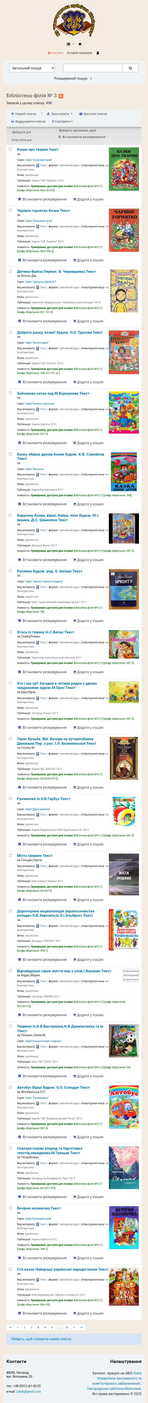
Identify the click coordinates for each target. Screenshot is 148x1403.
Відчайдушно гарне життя (64, 971)
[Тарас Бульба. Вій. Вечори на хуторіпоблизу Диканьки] (10, 738)
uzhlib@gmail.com (28, 1391)
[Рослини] (10, 570)
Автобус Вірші (53, 1087)
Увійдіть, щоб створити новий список (41, 1339)
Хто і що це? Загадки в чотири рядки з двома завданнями (57, 685)
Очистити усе (22, 140)
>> (81, 1327)
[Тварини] (10, 1026)
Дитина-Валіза (56, 271)
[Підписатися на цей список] (61, 96)
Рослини (49, 571)
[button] (79, 44)
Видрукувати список (28, 121)
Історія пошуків (79, 53)
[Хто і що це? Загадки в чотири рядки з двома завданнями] (10, 683)
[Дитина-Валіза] (10, 271)
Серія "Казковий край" (38, 159)
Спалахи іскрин (49, 1150)
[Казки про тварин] (10, 149)
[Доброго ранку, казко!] (10, 332)
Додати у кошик (88, 199)
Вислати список (93, 114)
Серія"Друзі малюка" (38, 809)
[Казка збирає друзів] (10, 454)
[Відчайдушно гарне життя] (10, 970)
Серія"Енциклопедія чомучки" (43, 1041)
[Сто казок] (10, 1269)
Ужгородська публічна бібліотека (114, 1389)
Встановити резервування (42, 199)
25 (66, 1327)
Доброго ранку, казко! (60, 332)
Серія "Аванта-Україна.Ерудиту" (44, 581)
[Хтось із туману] (10, 631)
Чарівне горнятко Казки (43, 210)
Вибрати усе (21, 132)
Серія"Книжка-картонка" (40, 403)
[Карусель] (10, 515)
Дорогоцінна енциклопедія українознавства (55, 913)
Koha (138, 1373)
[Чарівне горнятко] (10, 210)
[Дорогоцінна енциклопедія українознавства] (10, 910)
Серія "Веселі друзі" (37, 342)
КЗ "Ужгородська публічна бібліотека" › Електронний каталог (75, 21)
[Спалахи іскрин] (10, 1148)
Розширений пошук (73, 78)
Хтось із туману (45, 632)
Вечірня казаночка (39, 1208)
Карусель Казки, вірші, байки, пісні (58, 517)
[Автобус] (10, 1087)
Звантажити (58, 114)
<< (10, 1327)
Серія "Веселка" (34, 469)
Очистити (55, 52)
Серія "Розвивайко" (37, 1097)
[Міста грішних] (10, 855)
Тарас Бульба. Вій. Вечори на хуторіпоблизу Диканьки (56, 741)
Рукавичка (43, 799)
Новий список (23, 114)
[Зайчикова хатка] (10, 393)
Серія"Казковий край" (38, 1218)
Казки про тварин (38, 149)
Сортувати (61, 121)
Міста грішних (35, 855)
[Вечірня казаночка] (10, 1207)
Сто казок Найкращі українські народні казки (62, 1269)
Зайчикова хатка (53, 393)
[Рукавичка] (10, 798)
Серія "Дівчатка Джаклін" (40, 281)
